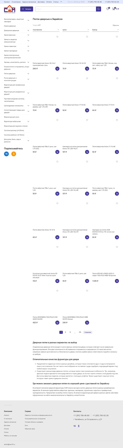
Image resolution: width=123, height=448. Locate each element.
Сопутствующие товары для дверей (14, 111)
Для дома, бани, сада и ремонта (12, 140)
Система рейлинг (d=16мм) (14, 135)
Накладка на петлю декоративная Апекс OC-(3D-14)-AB (75, 189)
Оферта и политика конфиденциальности (38, 415)
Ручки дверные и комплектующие (10, 79)
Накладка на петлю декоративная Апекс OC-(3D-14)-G (75, 147)
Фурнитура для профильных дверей (14, 86)
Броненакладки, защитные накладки (14, 20)
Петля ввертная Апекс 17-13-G (103, 105)
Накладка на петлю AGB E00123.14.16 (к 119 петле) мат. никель (103, 232)
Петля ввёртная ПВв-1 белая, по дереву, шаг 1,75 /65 (44, 106)
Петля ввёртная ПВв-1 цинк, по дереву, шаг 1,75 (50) (103, 189)
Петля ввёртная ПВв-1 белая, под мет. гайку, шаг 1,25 (104, 64)
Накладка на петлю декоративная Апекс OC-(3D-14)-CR (75, 231)
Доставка (41, 2)
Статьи (55, 2)
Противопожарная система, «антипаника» (14, 100)
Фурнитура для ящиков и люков (15, 126)
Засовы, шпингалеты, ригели (14, 62)
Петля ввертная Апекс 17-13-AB (103, 146)
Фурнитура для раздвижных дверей (14, 93)
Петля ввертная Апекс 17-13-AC (74, 105)
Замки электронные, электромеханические (12, 56)
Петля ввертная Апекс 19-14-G (44, 230)
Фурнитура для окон (11, 117)
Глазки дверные (10, 26)
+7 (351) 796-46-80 (95, 2)
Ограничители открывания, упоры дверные (16, 68)
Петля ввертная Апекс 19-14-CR (74, 63)
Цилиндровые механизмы (13, 106)
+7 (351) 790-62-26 (112, 2)
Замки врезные (9, 35)
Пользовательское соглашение (35, 419)
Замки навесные (10, 46)
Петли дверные (9, 73)
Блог (26, 425)
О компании (16, 2)
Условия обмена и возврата (34, 422)
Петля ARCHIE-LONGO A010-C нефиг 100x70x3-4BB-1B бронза (104, 274)
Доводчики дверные (11, 30)
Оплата (49, 2)
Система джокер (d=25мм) (14, 130)
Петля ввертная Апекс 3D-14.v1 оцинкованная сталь (44, 64)
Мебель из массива (10, 436)
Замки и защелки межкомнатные (10, 40)
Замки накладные (10, 51)
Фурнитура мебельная (12, 121)
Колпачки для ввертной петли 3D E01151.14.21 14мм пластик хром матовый (45, 275)
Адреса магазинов (29, 2)
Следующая (88, 332)
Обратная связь (30, 429)
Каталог (7, 2)
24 (80, 332)
